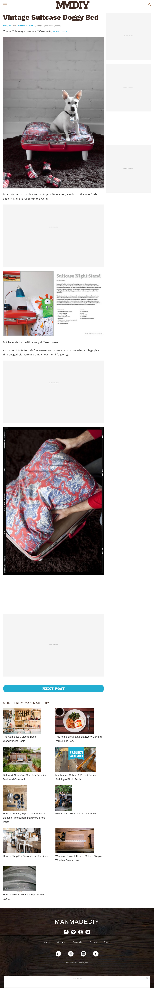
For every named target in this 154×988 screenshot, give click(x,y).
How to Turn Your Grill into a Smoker (76, 813)
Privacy (93, 942)
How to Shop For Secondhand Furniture (25, 856)
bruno (8, 25)
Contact (61, 942)
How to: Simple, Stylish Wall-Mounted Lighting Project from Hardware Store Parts (24, 817)
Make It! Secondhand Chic (30, 198)
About (47, 942)
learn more (60, 31)
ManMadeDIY (77, 921)
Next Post (53, 688)
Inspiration (25, 25)
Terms (107, 942)
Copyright (78, 942)
